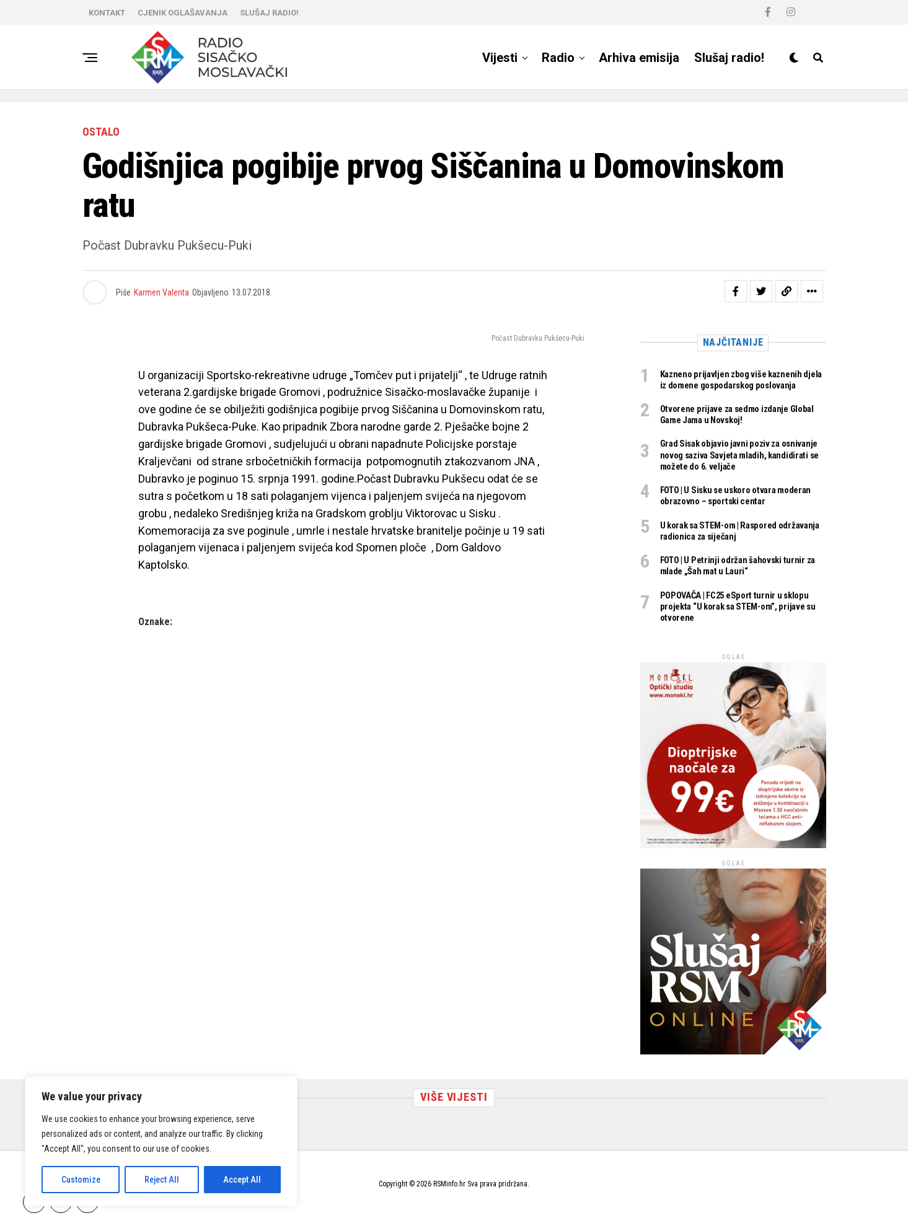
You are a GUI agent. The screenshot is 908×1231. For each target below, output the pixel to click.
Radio (558, 57)
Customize (80, 1180)
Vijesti (500, 57)
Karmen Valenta (161, 292)
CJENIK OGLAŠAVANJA (182, 12)
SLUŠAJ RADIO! (269, 12)
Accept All (242, 1180)
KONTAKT (107, 12)
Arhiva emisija (639, 57)
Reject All (161, 1180)
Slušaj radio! (729, 57)
